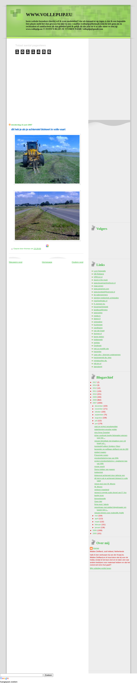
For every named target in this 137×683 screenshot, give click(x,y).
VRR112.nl (98, 277)
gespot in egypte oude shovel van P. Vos (110, 492)
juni (96, 424)
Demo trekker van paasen (104, 469)
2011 (95, 391)
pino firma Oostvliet (102, 432)
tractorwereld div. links (102, 357)
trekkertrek (98, 472)
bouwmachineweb (101, 307)
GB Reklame (99, 274)
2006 (95, 530)
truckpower (98, 325)
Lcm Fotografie (100, 271)
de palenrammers (101, 295)
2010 (95, 394)
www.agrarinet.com (101, 289)
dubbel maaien (100, 452)
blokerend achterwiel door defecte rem (109, 475)
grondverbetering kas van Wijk (106, 458)
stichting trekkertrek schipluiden (106, 298)
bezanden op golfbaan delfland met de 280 (111, 449)
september (99, 415)
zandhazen (98, 328)
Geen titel (98, 501)
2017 (95, 382)
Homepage (47, 262)
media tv (97, 316)
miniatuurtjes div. (100, 361)
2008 (95, 400)
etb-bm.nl (97, 363)
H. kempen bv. (99, 304)
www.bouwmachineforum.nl (104, 283)
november (99, 409)
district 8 (97, 319)
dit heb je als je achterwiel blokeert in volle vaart (38, 129)
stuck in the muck (101, 280)
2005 (95, 533)
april (97, 519)
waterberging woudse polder (105, 429)
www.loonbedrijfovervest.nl (104, 292)
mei (96, 516)
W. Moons (98, 487)
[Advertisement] (30, 84)
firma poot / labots (101, 504)
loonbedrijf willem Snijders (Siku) (107, 446)
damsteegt (98, 367)
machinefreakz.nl (100, 301)
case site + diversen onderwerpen (107, 355)
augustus (99, 418)
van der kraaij (99, 331)
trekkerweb (98, 340)
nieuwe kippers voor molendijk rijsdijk (109, 513)
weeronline (98, 313)
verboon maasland (101, 490)
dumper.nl (98, 334)
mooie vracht (99, 466)
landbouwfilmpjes (101, 310)
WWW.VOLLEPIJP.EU (49, 14)
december (99, 406)
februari (98, 525)
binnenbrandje (100, 498)
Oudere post (77, 262)
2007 (95, 403)
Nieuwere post (15, 262)
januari (98, 527)
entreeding (98, 322)
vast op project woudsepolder (106, 426)
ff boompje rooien (101, 455)
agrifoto (97, 343)
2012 (95, 388)
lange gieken (99, 337)
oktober (98, 412)
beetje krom (99, 495)
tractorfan (97, 352)
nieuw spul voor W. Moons (104, 484)
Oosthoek (97, 346)
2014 (95, 385)
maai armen (98, 286)
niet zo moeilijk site (101, 349)
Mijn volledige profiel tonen (100, 568)
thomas (96, 548)
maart (97, 522)
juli (96, 421)
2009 (95, 397)
